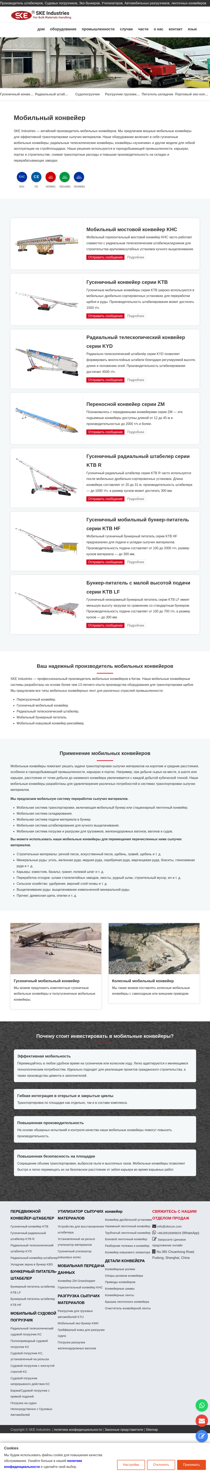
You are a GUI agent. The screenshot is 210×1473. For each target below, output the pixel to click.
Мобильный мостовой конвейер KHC (131, 229)
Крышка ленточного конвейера (127, 1301)
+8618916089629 (169, 1233)
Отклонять (161, 1464)
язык (192, 29)
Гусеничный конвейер (17, 94)
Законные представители (124, 1429)
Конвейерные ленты (119, 1295)
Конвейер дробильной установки (128, 1219)
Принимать (191, 1464)
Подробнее (135, 257)
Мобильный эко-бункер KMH (78, 1323)
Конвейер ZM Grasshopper (76, 1280)
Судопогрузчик (87, 94)
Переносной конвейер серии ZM (125, 404)
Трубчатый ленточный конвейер (128, 1232)
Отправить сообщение (105, 257)
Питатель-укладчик (157, 94)
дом (41, 29)
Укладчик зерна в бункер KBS (31, 1264)
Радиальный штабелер (52, 94)
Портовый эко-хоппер (192, 94)
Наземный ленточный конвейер (127, 1226)
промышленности (98, 29)
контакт (176, 29)
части (143, 29)
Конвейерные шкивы (120, 1288)
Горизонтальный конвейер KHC (80, 1287)
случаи (126, 29)
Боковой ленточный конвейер (126, 1239)
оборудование (63, 29)
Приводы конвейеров (120, 1282)
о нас (158, 29)
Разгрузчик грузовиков (122, 94)
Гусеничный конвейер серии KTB (127, 282)
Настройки (131, 1464)
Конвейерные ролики (120, 1269)
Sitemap (152, 1429)
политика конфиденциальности (78, 1429)
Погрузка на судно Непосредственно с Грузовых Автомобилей (31, 1409)
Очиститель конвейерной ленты (128, 1308)
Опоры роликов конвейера (124, 1275)
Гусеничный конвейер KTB (29, 1226)
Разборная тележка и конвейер (127, 1245)
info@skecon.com (169, 1226)
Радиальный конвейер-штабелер (34, 1257)
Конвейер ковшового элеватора (127, 1252)
